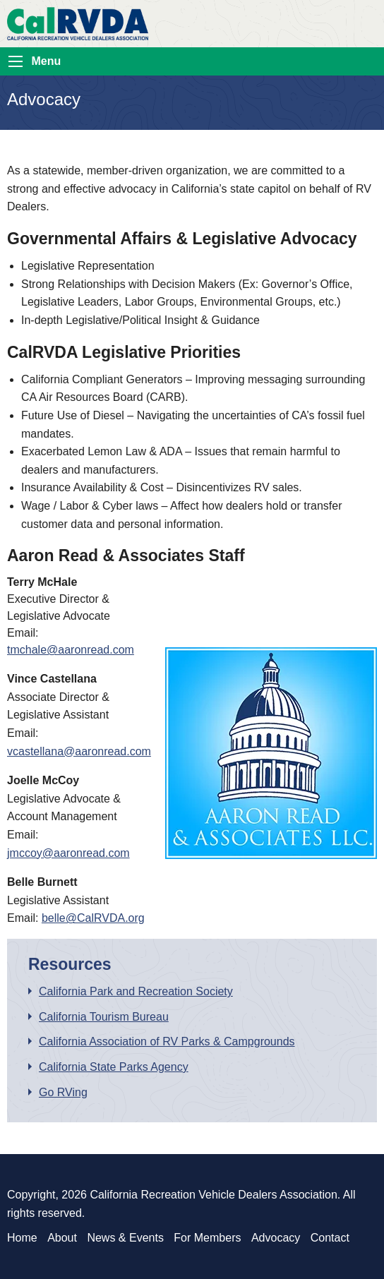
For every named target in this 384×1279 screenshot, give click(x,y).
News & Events (125, 1238)
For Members (207, 1238)
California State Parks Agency (113, 1067)
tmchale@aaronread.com (70, 650)
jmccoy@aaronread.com (68, 853)
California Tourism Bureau (104, 1017)
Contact (330, 1238)
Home (22, 1238)
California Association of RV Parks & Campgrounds (167, 1041)
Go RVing (63, 1092)
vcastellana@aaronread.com (79, 751)
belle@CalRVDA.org (93, 918)
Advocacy (275, 1238)
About (62, 1238)
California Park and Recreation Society (136, 991)
